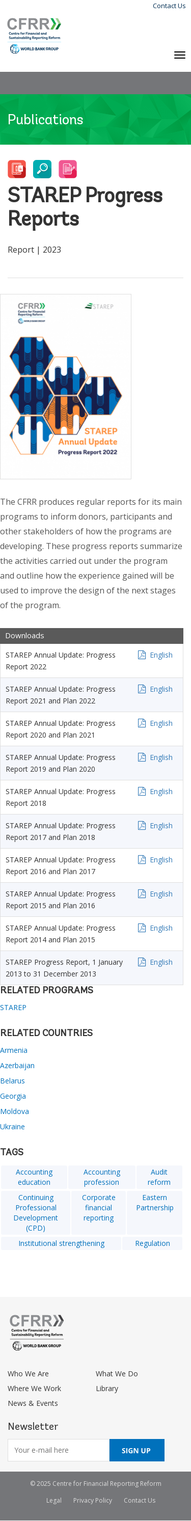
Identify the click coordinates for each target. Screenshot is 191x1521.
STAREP (13, 1007)
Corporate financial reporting (99, 1207)
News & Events (33, 1403)
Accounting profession (102, 1177)
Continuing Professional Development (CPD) (35, 1212)
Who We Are (28, 1373)
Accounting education (34, 1177)
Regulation (152, 1243)
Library (107, 1388)
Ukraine (12, 1126)
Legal (54, 1500)
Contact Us (169, 5)
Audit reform (159, 1177)
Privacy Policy (92, 1500)
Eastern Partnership (155, 1202)
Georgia (13, 1096)
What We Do (117, 1373)
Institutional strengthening (61, 1243)
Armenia (14, 1050)
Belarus (12, 1080)
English (161, 655)
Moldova (14, 1111)
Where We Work (34, 1388)
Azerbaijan (17, 1065)
